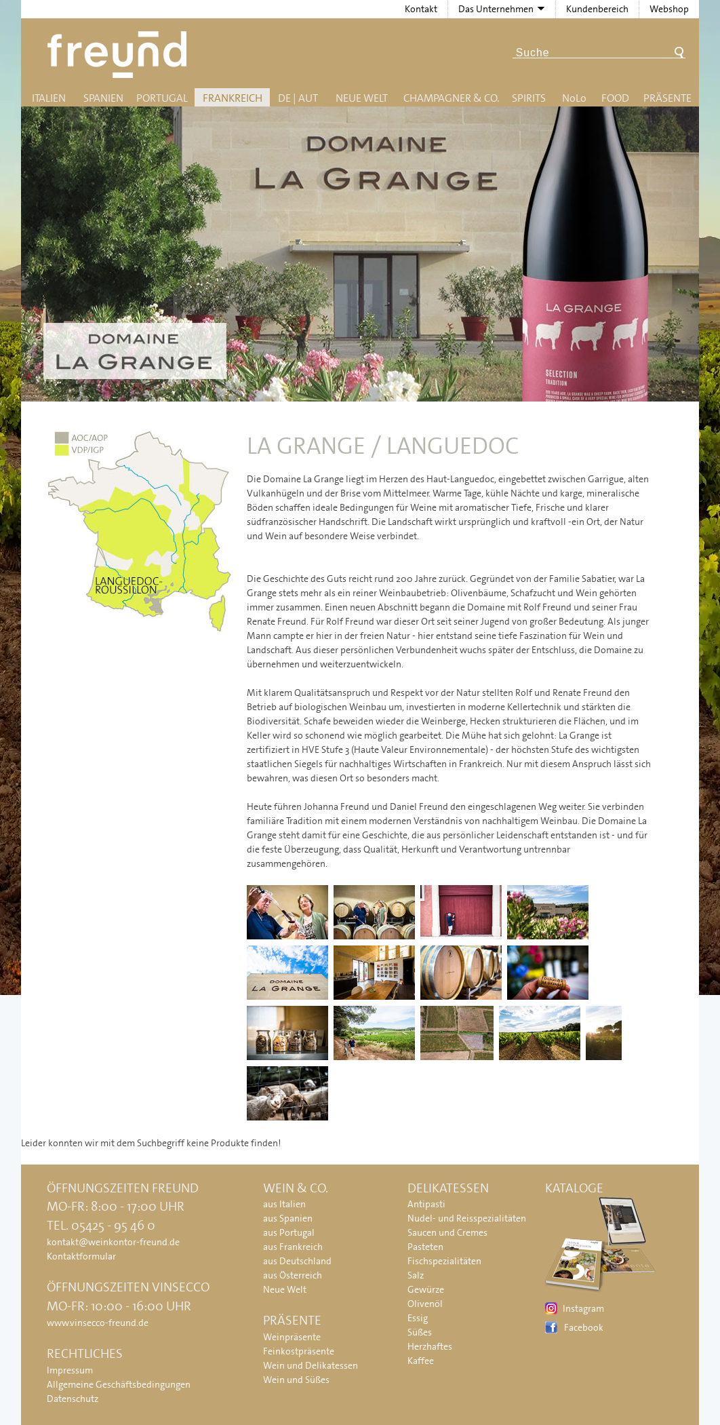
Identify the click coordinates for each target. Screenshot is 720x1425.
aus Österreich (292, 1275)
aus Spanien (288, 1218)
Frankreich (232, 98)
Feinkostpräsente (298, 1351)
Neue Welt (362, 98)
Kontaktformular (81, 1256)
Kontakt (421, 9)
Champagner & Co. (451, 98)
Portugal (162, 98)
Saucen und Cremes (447, 1232)
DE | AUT (298, 98)
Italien (49, 98)
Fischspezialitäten (444, 1261)
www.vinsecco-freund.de (97, 1322)
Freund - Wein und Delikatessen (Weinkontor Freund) (119, 55)
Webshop (669, 9)
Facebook (583, 1327)
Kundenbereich (597, 9)
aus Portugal (289, 1232)
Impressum (70, 1370)
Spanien (103, 98)
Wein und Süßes (296, 1379)
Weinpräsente (292, 1337)
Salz (415, 1275)
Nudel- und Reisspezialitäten (466, 1218)
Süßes (419, 1332)
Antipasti (426, 1204)
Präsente (667, 98)
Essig (417, 1318)
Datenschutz (72, 1398)
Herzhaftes (429, 1346)
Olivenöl (425, 1303)
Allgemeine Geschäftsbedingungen (119, 1384)
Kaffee (420, 1360)
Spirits (529, 98)
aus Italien (284, 1204)
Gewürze (425, 1289)
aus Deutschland (297, 1261)
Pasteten (425, 1247)
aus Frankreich (293, 1247)
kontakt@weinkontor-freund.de (113, 1242)
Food (615, 98)
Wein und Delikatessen (310, 1365)
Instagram (583, 1308)
